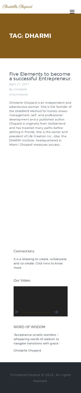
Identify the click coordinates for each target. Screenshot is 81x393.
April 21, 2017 (19, 84)
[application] (41, 301)
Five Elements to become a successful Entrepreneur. (40, 76)
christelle (20, 89)
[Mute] (56, 312)
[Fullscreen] (63, 312)
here (46, 263)
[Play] (17, 312)
